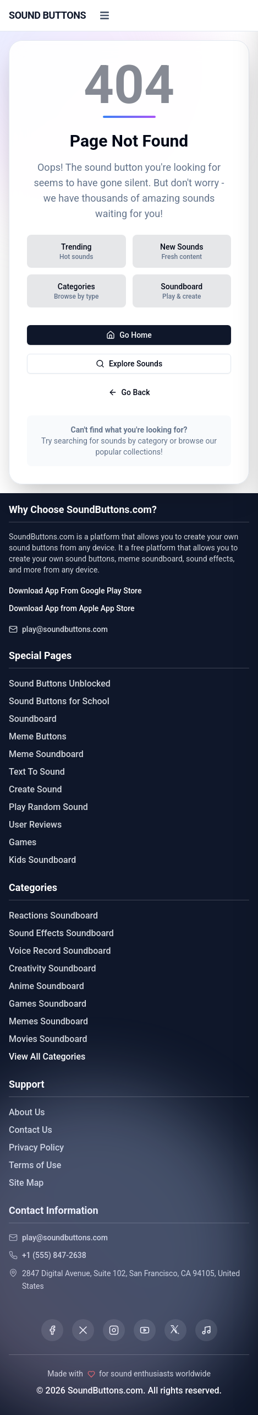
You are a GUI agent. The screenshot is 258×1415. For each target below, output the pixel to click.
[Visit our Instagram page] (114, 1330)
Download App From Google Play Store (75, 590)
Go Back (129, 392)
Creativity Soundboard (52, 968)
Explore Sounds (129, 363)
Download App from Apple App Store (71, 608)
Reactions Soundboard (53, 915)
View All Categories (47, 1056)
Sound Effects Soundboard (61, 933)
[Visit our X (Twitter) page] (83, 1330)
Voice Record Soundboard (60, 951)
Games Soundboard (47, 1003)
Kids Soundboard (42, 860)
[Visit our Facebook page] (52, 1330)
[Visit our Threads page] (175, 1330)
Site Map (26, 1183)
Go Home (129, 335)
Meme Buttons (38, 736)
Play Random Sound (48, 807)
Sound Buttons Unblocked (60, 683)
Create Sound (35, 789)
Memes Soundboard (48, 1021)
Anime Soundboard (46, 986)
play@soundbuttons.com (65, 629)
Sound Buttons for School (59, 701)
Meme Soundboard (46, 754)
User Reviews (35, 824)
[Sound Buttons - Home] (47, 15)
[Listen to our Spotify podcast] (206, 1330)
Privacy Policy (36, 1147)
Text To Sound (37, 771)
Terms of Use (35, 1165)
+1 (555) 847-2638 (54, 1255)
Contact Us (30, 1130)
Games (22, 842)
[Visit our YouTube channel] (145, 1330)
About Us (27, 1112)
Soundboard (33, 719)
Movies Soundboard (48, 1039)
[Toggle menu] (104, 15)
